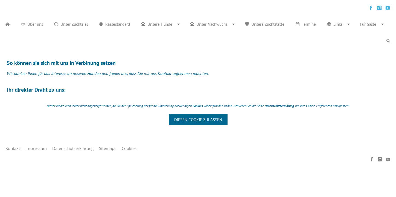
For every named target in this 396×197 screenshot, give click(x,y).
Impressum (36, 148)
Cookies (129, 148)
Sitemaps (107, 148)
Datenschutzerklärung (73, 148)
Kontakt (12, 148)
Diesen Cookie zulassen (198, 119)
